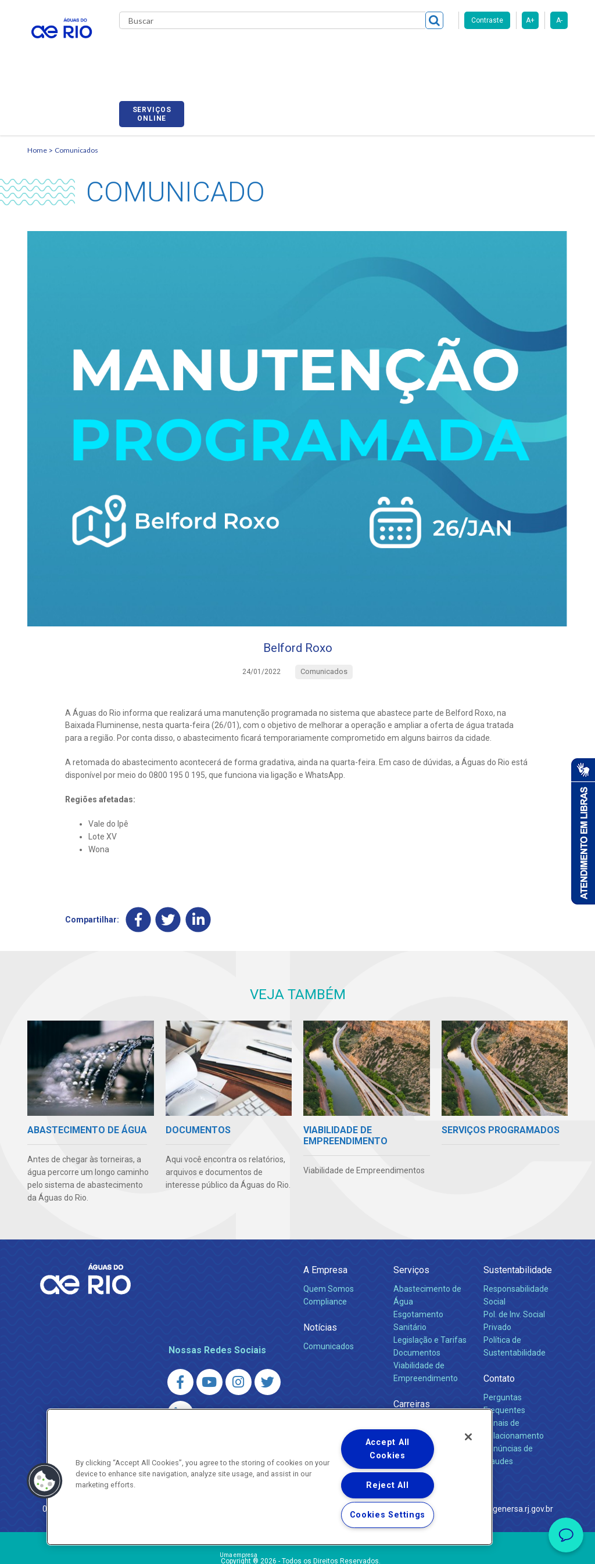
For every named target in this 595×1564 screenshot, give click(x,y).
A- (559, 20)
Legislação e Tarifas (430, 1285)
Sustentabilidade (517, 1215)
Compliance (325, 1247)
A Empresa (325, 1215)
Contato (499, 1323)
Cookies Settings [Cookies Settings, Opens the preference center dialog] (388, 1515)
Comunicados (76, 91)
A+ (530, 20)
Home (37, 91)
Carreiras (357, 52)
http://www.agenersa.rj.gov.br (499, 1453)
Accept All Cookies (387, 1449)
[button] (44, 1481)
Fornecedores (412, 52)
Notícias (320, 1272)
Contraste (487, 20)
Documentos (416, 1297)
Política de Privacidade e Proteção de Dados (297, 1546)
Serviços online (535, 54)
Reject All (387, 1485)
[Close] (468, 1437)
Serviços (411, 1215)
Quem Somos (328, 1234)
